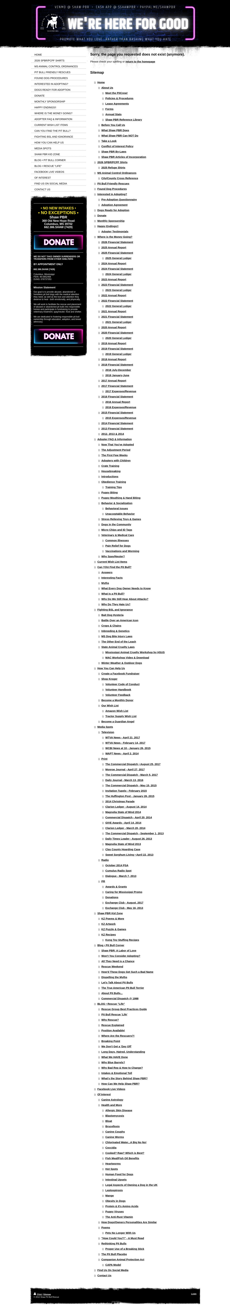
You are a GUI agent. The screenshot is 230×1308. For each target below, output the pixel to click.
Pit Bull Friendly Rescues (113, 183)
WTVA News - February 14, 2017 (125, 742)
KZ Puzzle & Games (113, 929)
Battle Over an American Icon (119, 620)
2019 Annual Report (113, 343)
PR (103, 881)
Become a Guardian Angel (117, 721)
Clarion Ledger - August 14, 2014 (126, 806)
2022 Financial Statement (117, 300)
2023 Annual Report (113, 279)
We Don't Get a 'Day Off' (116, 1046)
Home (101, 82)
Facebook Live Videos (111, 1089)
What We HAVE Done (114, 1057)
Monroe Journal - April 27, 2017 (125, 769)
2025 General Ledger (118, 258)
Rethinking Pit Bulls (114, 1243)
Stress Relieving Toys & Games (121, 519)
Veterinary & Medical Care (117, 535)
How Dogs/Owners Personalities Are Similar (129, 1222)
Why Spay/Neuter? (113, 556)
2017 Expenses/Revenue (120, 391)
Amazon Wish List (116, 710)
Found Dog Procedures (112, 188)
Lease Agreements (117, 103)
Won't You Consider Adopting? (120, 955)
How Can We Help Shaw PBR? (120, 1083)
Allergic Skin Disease (118, 1110)
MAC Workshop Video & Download (127, 657)
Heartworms (113, 1163)
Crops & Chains (111, 625)
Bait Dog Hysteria (112, 614)
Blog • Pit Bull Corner (110, 945)
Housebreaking (111, 471)
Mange (109, 1195)
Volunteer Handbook (118, 689)
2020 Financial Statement (117, 332)
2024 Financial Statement (117, 268)
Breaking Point (110, 1041)
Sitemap (47, 1294)
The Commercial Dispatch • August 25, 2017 (132, 764)
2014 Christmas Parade (120, 801)
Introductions (109, 476)
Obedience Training (113, 481)
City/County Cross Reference (119, 178)
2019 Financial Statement (117, 348)
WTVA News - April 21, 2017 (122, 737)
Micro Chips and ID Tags (116, 529)
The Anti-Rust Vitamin (119, 1216)
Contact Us (104, 1275)
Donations (111, 897)
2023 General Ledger (118, 290)
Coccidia (111, 1147)
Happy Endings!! (107, 226)
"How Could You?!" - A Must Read (122, 1238)
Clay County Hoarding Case (122, 849)
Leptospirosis (114, 1190)
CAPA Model (113, 1264)
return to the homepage (140, 61)
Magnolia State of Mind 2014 (123, 812)
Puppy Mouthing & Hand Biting (121, 497)
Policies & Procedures (119, 98)
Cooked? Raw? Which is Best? (124, 1152)
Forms (109, 108)
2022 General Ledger (118, 306)
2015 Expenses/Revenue (120, 417)
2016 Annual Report (117, 401)
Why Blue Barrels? (113, 1062)
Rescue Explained (112, 1025)
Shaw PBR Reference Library (123, 119)
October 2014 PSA (116, 865)
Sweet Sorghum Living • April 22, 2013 (129, 854)
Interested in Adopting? (112, 194)
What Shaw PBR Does (115, 130)
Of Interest (104, 1094)
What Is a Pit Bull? (113, 593)
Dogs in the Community (116, 524)
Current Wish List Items (112, 561)
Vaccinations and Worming (122, 551)
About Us (107, 87)
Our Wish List (110, 705)
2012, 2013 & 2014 (112, 433)
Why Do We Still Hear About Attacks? (124, 598)
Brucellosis (112, 1126)
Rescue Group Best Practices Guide (124, 1009)
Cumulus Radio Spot (118, 870)
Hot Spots (111, 1168)
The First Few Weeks (114, 455)
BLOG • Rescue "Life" (111, 1003)
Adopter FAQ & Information (114, 439)
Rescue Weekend (112, 966)
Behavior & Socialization (116, 503)
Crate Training (110, 465)
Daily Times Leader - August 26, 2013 (128, 838)
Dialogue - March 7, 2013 (120, 875)
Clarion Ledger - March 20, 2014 (125, 828)
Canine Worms (114, 1136)
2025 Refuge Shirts (113, 167)
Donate (101, 215)
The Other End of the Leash (118, 641)
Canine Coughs (115, 1131)
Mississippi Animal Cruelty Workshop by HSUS (135, 652)
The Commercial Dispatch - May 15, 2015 (131, 785)
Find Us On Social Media (112, 1270)
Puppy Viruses (114, 1211)
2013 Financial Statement (117, 428)
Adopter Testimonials (114, 231)
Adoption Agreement (114, 204)
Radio (105, 859)
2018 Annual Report (113, 359)
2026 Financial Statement (117, 242)
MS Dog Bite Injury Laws (116, 636)
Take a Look (109, 140)
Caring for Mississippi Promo (123, 891)
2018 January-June (117, 375)
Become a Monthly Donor (117, 700)
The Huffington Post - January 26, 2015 (129, 796)
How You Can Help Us (111, 668)
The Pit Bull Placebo (114, 1254)
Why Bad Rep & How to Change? (122, 1067)
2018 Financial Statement (117, 364)
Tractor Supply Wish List (121, 716)
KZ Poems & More (112, 918)
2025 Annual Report (113, 247)
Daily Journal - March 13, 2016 (124, 780)
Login (194, 1294)
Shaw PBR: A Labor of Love (118, 950)
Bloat (108, 1120)
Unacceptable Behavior (120, 513)
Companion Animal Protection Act (122, 1259)
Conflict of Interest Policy (117, 146)
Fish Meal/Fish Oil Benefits (122, 1158)
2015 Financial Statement (117, 412)
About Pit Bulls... (112, 993)
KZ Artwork (108, 923)
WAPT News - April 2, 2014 (122, 753)
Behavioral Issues (116, 508)
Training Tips (113, 487)
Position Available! (113, 1030)
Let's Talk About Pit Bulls (117, 982)
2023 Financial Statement (117, 284)
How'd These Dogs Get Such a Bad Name (127, 971)
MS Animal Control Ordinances (116, 172)
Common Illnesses (117, 540)
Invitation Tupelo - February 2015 (126, 790)
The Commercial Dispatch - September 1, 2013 (134, 833)
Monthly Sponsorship (110, 220)
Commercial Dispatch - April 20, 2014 (128, 817)
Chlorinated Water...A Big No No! (125, 1142)
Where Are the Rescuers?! (118, 1035)
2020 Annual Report (113, 327)
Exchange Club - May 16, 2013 (124, 907)
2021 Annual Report (113, 311)
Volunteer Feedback (117, 694)
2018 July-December (118, 369)
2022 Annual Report (113, 295)
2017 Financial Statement (117, 385)
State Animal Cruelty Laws (118, 646)
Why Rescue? (110, 1019)
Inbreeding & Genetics (115, 630)
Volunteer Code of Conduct (122, 684)
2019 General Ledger (118, 353)
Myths (105, 582)
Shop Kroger (109, 678)
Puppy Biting (109, 492)
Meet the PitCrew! (116, 92)
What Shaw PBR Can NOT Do (119, 135)
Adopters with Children (116, 460)
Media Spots (105, 726)
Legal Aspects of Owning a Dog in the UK (131, 1184)
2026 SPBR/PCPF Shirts (112, 162)
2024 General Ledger (118, 274)
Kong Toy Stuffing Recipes (122, 939)
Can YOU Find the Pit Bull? (114, 567)
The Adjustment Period (115, 449)
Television (107, 732)
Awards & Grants (116, 886)
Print (104, 758)
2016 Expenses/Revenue (120, 407)
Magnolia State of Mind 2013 (123, 843)
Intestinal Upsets (116, 1179)
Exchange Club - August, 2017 (124, 902)
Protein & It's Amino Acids (121, 1206)
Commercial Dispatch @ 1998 (120, 998)
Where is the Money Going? (114, 236)
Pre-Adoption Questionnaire (119, 199)
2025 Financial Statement (117, 252)
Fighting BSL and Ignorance (115, 609)
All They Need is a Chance (118, 961)
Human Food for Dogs (119, 1174)
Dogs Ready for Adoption (113, 210)
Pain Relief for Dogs (118, 545)
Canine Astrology (112, 1099)
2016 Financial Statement (117, 396)
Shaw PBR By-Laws (113, 151)
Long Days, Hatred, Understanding (123, 1051)
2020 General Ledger (118, 337)
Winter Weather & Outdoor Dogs (121, 662)
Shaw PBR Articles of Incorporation (123, 156)
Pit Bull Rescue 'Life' (114, 1014)
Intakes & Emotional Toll (116, 1073)
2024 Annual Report (113, 263)
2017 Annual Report (113, 380)
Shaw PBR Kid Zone (110, 913)
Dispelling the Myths (114, 977)
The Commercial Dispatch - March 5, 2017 (131, 774)
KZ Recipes (108, 934)
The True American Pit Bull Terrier (122, 987)
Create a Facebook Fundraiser (120, 673)
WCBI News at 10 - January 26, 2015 (128, 748)
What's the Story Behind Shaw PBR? (124, 1078)
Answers (107, 572)
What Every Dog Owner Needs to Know (126, 588)
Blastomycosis (114, 1115)
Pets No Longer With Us (120, 1232)
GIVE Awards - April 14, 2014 (123, 822)
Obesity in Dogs (115, 1200)
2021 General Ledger (118, 321)
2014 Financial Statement (117, 423)
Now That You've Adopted (117, 444)
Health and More (111, 1104)
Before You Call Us (113, 124)
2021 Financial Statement (117, 316)
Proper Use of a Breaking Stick (124, 1248)
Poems (105, 1227)
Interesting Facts (112, 577)
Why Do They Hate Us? (115, 604)
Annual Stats (113, 114)
